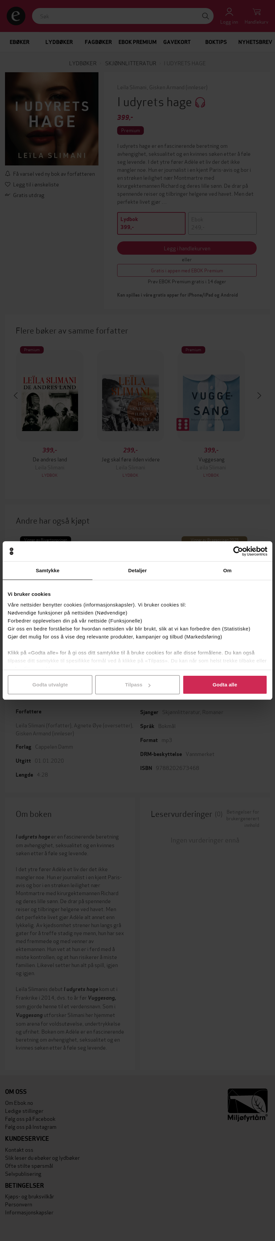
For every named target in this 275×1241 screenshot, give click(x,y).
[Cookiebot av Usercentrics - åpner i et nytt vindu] (238, 551)
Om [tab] (227, 570)
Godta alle (225, 684)
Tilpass (138, 684)
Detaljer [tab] (137, 570)
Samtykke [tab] (47, 570)
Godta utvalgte (50, 684)
